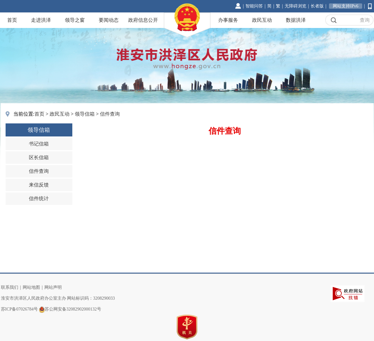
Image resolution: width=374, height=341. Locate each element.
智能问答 (254, 6)
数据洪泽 (296, 20)
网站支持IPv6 (345, 6)
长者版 (317, 6)
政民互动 (262, 20)
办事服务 (228, 20)
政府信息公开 (143, 20)
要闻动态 (109, 20)
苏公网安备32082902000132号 (73, 309)
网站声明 (53, 287)
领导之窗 (75, 20)
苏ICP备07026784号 (19, 309)
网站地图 (31, 287)
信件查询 (110, 114)
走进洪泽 (41, 20)
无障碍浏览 (295, 6)
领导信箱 (85, 114)
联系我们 (9, 287)
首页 (12, 20)
